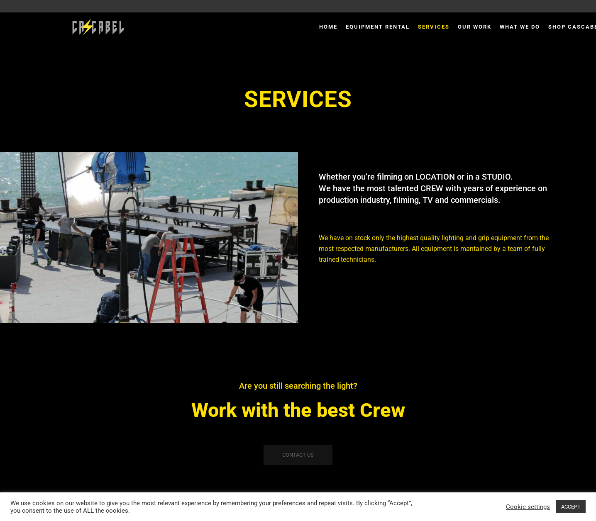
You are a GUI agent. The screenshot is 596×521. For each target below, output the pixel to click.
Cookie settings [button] (528, 507)
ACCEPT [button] (571, 507)
